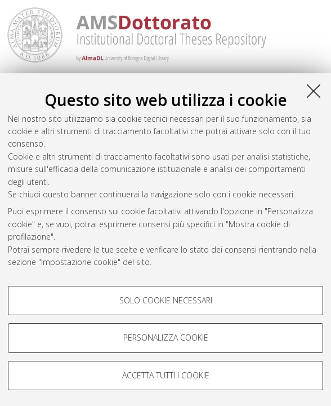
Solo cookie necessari (165, 300)
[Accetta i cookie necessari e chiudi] (314, 91)
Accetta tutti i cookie (165, 375)
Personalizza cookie (165, 337)
